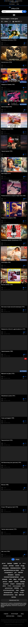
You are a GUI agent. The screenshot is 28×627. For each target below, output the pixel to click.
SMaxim (11, 624)
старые (5, 565)
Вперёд (17, 559)
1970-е (24, 563)
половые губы (20, 584)
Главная (6, 613)
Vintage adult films (14, 2)
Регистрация (12, 4)
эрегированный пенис (8, 590)
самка (16, 563)
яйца (15, 579)
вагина (13, 597)
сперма (16, 588)
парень (9, 563)
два (24, 579)
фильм (22, 581)
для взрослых (9, 588)
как (16, 595)
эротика (11, 565)
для (15, 572)
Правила (19, 616)
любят (17, 590)
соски (17, 565)
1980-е (22, 570)
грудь (22, 566)
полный (16, 592)
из (20, 563)
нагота (17, 575)
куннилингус (9, 572)
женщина (10, 574)
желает (16, 581)
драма (4, 586)
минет (11, 581)
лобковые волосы (15, 568)
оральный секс (8, 592)
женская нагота (8, 595)
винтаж (21, 595)
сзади (22, 577)
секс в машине (17, 586)
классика (5, 568)
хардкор (12, 583)
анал (23, 586)
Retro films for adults (9, 0)
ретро (20, 579)
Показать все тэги (14, 600)
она (21, 588)
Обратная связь (10, 616)
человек (22, 592)
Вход (18, 4)
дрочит (4, 563)
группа (9, 586)
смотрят (20, 572)
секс (23, 568)
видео (22, 590)
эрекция (4, 579)
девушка (5, 581)
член (10, 579)
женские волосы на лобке (11, 570)
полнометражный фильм (11, 577)
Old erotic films (19, 0)
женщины (6, 583)
